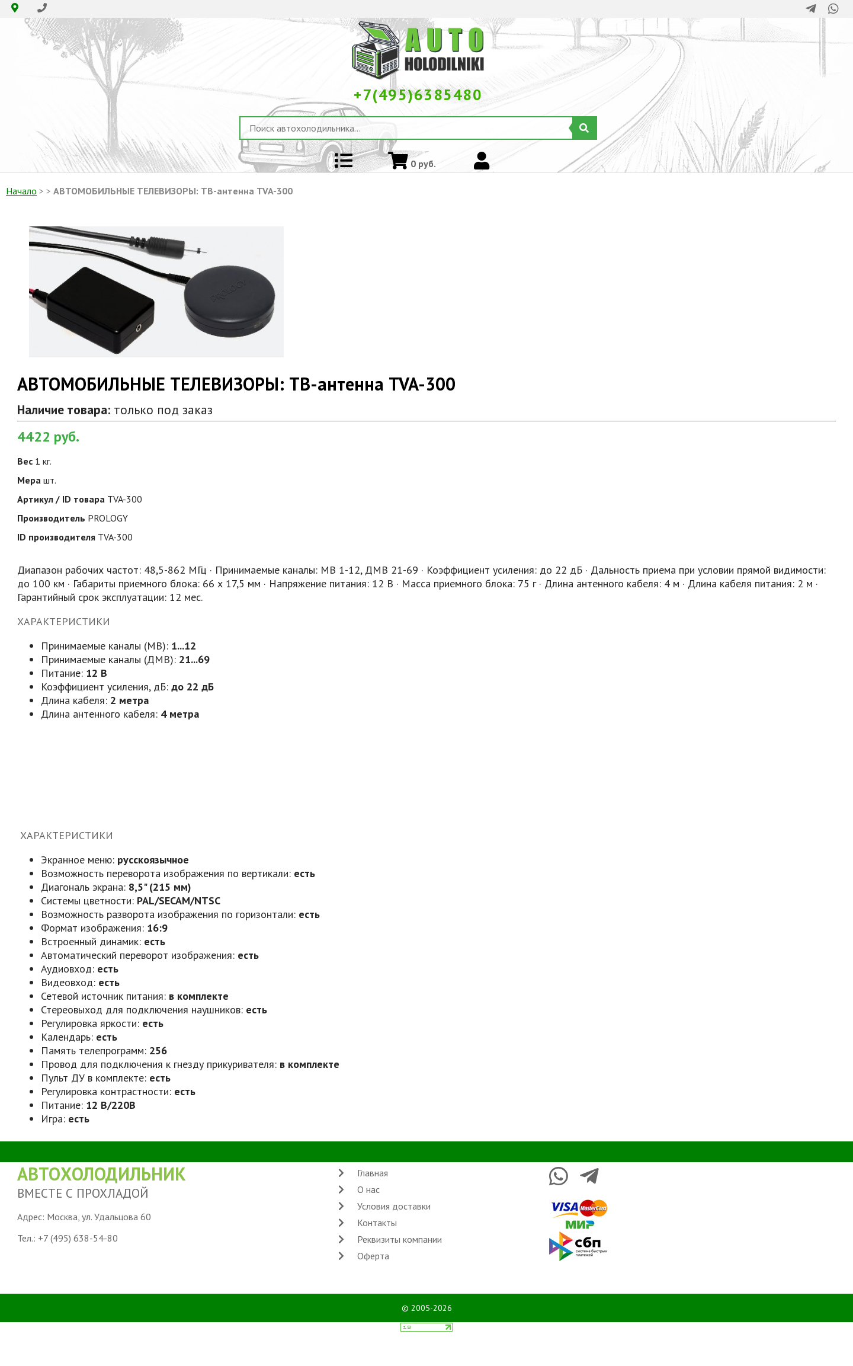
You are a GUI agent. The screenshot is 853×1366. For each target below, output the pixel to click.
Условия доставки (394, 1206)
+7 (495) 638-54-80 (78, 1238)
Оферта (373, 1256)
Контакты (377, 1223)
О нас (368, 1189)
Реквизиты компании (399, 1239)
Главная (372, 1173)
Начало (21, 191)
